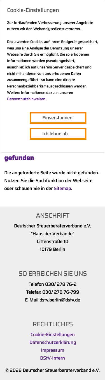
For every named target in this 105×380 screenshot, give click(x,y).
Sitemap (62, 188)
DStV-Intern (52, 358)
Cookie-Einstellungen (53, 334)
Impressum (52, 350)
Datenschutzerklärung (52, 342)
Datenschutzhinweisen (26, 99)
